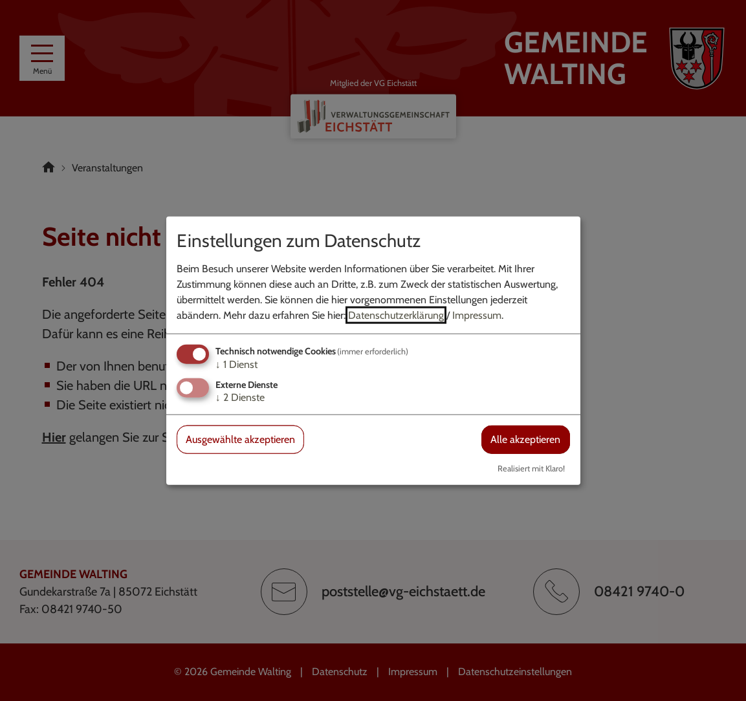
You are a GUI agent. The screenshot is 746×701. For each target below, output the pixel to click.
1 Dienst (236, 364)
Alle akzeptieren (525, 439)
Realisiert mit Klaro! (531, 468)
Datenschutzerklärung (396, 315)
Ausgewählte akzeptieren (240, 439)
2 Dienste (240, 397)
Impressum (476, 315)
